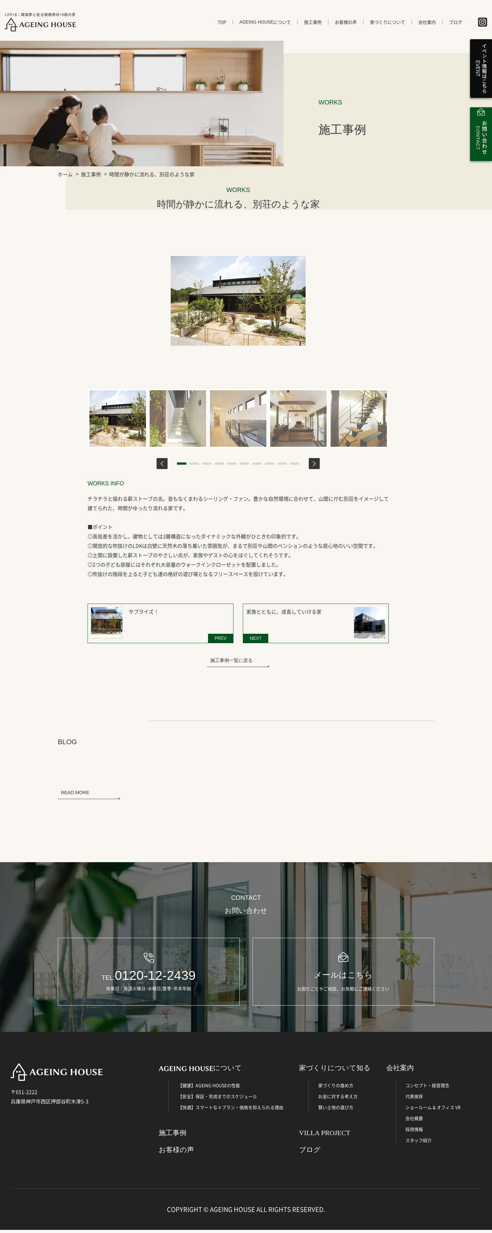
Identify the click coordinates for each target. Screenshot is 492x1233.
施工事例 (313, 24)
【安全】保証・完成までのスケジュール (217, 1099)
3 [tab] (206, 463)
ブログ (455, 24)
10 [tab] (294, 463)
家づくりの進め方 (335, 1088)
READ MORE (75, 790)
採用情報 (414, 1132)
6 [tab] (244, 463)
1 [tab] (181, 463)
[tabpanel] (117, 418)
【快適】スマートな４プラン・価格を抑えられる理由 (230, 1110)
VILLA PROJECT (324, 1136)
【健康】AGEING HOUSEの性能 (209, 1088)
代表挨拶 (414, 1099)
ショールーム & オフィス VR (433, 1110)
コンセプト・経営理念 (427, 1088)
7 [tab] (257, 463)
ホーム (65, 174)
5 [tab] (232, 463)
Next (314, 463)
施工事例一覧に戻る (231, 658)
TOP (222, 24)
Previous (162, 463)
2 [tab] (194, 463)
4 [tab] (219, 463)
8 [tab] (269, 463)
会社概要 (414, 1121)
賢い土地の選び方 (335, 1110)
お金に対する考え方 (338, 1099)
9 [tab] (282, 463)
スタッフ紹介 (418, 1143)
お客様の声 (346, 24)
